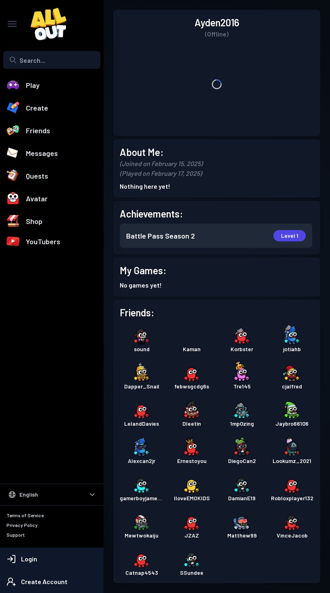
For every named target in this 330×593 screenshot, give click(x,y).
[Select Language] (51, 494)
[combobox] (51, 60)
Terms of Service (25, 515)
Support (15, 535)
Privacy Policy (22, 525)
